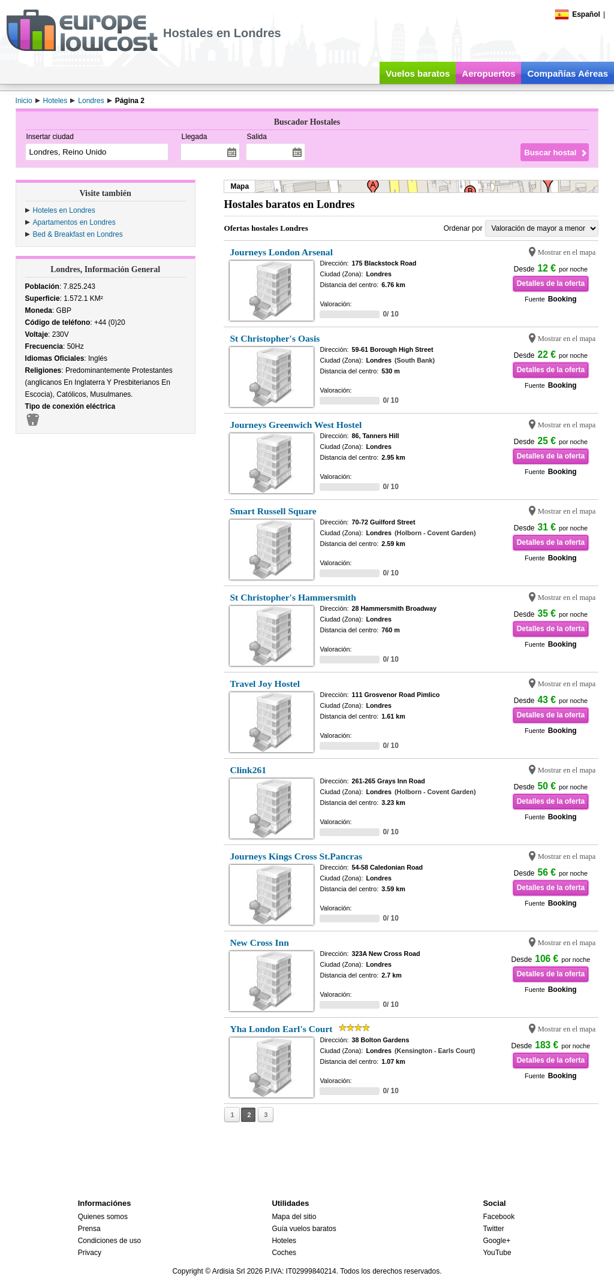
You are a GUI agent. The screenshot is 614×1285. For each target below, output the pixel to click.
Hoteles (284, 1240)
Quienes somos (103, 1216)
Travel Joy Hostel (265, 683)
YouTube (497, 1252)
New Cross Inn (259, 942)
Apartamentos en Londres (74, 222)
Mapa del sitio (294, 1216)
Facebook (498, 1216)
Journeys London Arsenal (281, 252)
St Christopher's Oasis (275, 338)
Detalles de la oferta (551, 283)
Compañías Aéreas (567, 73)
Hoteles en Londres (64, 210)
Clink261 (248, 770)
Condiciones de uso (109, 1240)
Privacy (89, 1252)
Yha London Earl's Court (281, 1029)
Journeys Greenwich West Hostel (296, 425)
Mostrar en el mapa (567, 252)
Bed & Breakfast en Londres (78, 234)
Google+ (496, 1240)
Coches (284, 1252)
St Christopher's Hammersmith (293, 597)
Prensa (89, 1228)
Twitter (493, 1228)
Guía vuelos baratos (304, 1228)
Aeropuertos (488, 73)
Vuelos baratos (418, 73)
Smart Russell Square (273, 511)
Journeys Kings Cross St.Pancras (296, 856)
